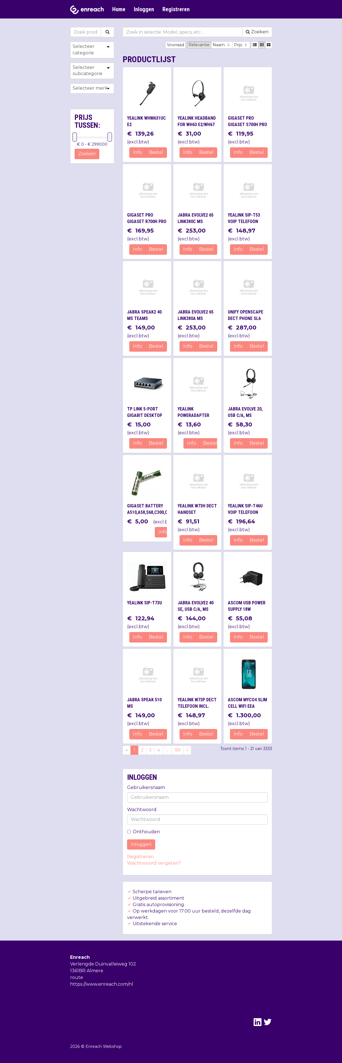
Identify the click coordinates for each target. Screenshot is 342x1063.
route (76, 977)
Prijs (241, 44)
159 (177, 750)
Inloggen (144, 9)
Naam (222, 44)
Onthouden (143, 831)
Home (118, 9)
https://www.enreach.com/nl (101, 984)
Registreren (176, 9)
